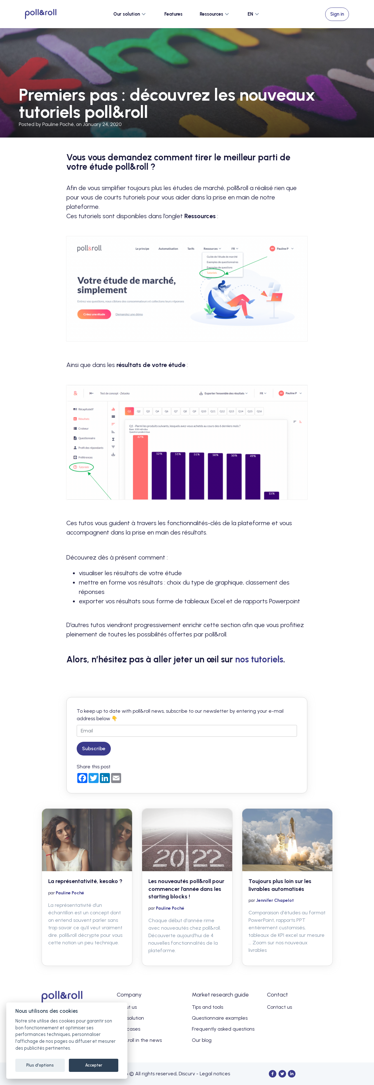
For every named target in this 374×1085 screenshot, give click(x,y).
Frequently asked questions (223, 1029)
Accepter (93, 1065)
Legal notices (215, 1074)
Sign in (337, 14)
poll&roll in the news (139, 1040)
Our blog (202, 1040)
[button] (130, 14)
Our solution (130, 1018)
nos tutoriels (259, 659)
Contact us (279, 1007)
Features (173, 14)
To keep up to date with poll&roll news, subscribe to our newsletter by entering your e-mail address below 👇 (180, 714)
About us (127, 1007)
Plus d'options (40, 1065)
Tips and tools (207, 1007)
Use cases (128, 1029)
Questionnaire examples (220, 1018)
